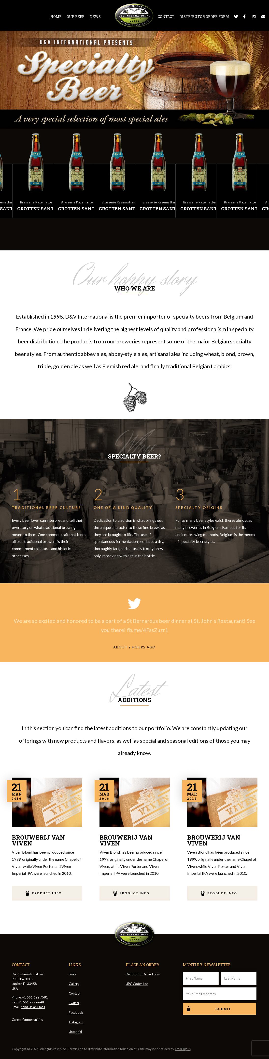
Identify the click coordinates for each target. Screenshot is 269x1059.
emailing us (183, 1049)
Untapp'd (75, 1032)
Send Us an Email (33, 1007)
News (95, 16)
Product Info (47, 893)
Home (55, 16)
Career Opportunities (27, 1020)
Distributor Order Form (204, 16)
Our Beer (76, 16)
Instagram (254, 16)
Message (263, 16)
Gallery (74, 984)
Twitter (236, 16)
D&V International (134, 15)
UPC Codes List (137, 984)
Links (72, 974)
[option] (155, 175)
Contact (166, 16)
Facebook (245, 16)
